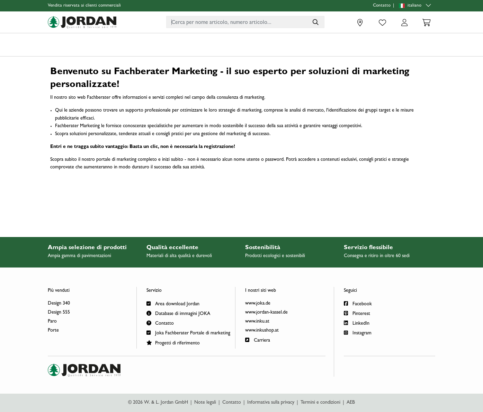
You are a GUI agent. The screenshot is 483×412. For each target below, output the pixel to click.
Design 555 (59, 312)
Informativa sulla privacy (270, 402)
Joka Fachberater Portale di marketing (188, 332)
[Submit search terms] (315, 22)
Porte (53, 330)
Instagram (358, 332)
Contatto (382, 5)
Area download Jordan (172, 303)
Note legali (205, 402)
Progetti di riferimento (173, 342)
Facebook (358, 303)
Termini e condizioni (320, 402)
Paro (52, 321)
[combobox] (245, 22)
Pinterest (357, 313)
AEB (351, 402)
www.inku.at (257, 321)
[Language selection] (415, 5)
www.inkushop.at (262, 330)
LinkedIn (356, 322)
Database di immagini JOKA (178, 313)
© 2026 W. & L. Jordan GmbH (158, 402)
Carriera (257, 339)
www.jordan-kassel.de (266, 312)
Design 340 (59, 303)
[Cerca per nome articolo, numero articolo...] (315, 22)
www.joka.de (257, 303)
